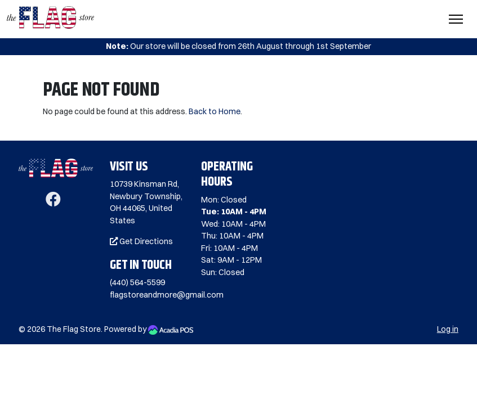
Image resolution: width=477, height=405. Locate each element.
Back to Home (214, 111)
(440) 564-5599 (137, 282)
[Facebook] (53, 202)
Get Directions (141, 241)
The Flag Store (74, 329)
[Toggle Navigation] (456, 19)
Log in (447, 329)
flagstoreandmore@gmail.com (167, 295)
